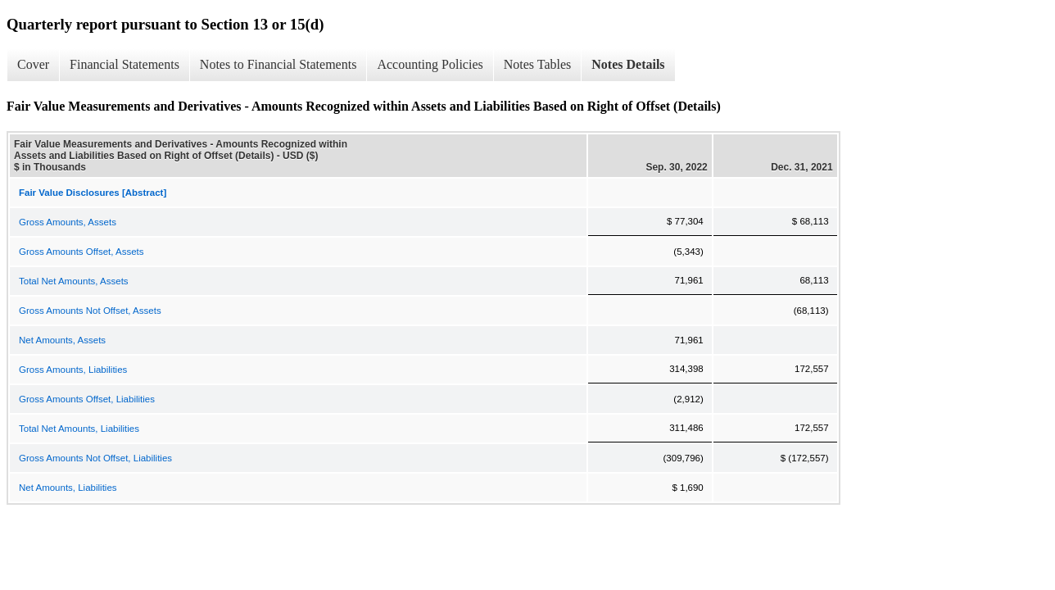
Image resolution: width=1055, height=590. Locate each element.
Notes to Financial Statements (278, 64)
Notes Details (627, 64)
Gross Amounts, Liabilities (73, 369)
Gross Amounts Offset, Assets (81, 251)
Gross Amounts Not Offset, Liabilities (95, 458)
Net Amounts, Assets (62, 340)
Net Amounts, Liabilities (68, 487)
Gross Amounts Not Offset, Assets (90, 310)
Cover (33, 64)
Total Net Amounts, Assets (74, 281)
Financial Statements (124, 64)
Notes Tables (538, 64)
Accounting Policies (429, 64)
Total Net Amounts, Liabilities (79, 428)
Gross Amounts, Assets (67, 222)
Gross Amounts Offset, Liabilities (87, 399)
